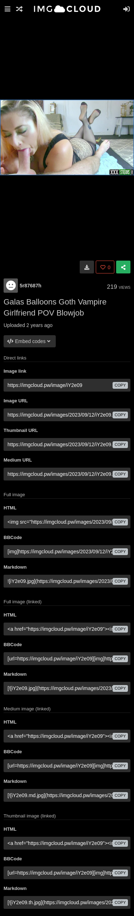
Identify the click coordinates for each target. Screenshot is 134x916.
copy (120, 385)
